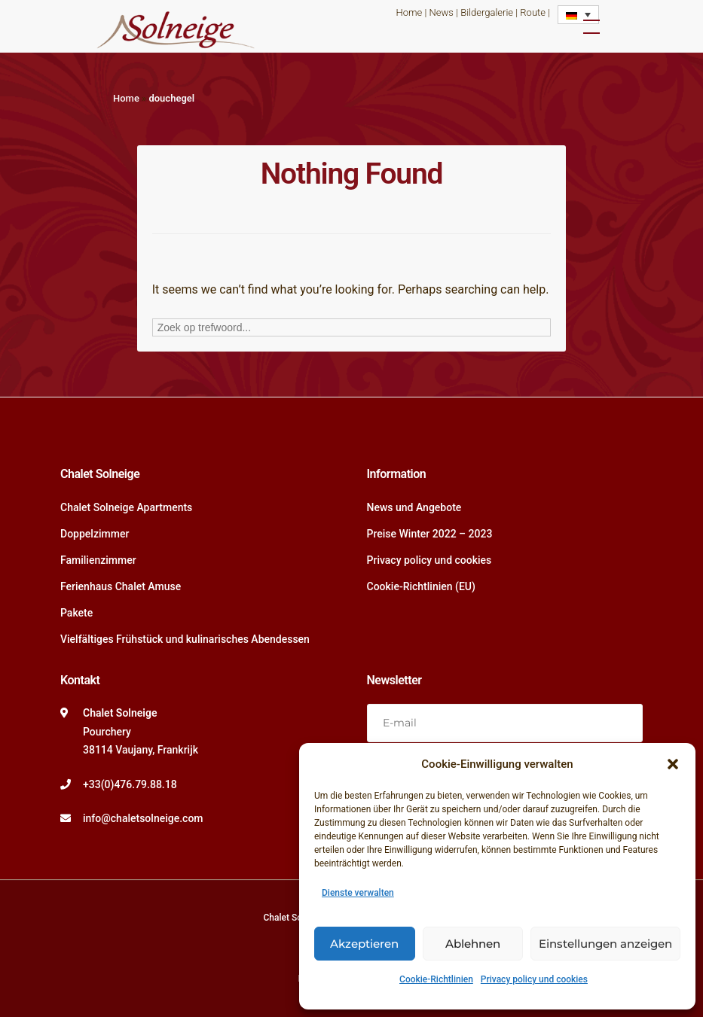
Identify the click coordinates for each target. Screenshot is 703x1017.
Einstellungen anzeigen (605, 943)
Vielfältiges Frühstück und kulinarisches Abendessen (185, 639)
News (441, 12)
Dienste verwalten (358, 893)
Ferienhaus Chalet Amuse (120, 586)
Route (533, 12)
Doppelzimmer (94, 534)
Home (409, 12)
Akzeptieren (364, 943)
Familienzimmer (98, 560)
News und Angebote (414, 507)
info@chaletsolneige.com (143, 818)
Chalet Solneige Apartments (126, 507)
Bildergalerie (486, 12)
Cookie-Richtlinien (436, 979)
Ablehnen (472, 943)
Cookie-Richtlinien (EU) (421, 586)
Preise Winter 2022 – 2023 (430, 534)
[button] (672, 764)
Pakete (76, 613)
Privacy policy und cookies (534, 979)
